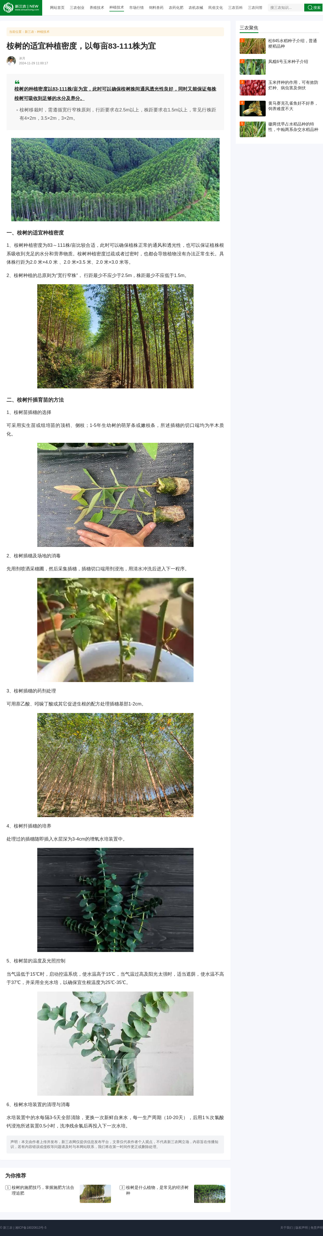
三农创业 (77, 7)
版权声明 (301, 1227)
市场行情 (136, 7)
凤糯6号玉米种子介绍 (288, 61)
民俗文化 (215, 7)
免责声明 (316, 1227)
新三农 (29, 32)
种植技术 (116, 7)
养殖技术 (97, 7)
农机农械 (196, 7)
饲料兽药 (156, 7)
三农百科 (235, 7)
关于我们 (286, 1227)
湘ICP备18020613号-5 (30, 1227)
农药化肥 (176, 7)
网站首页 (57, 7)
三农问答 (255, 7)
